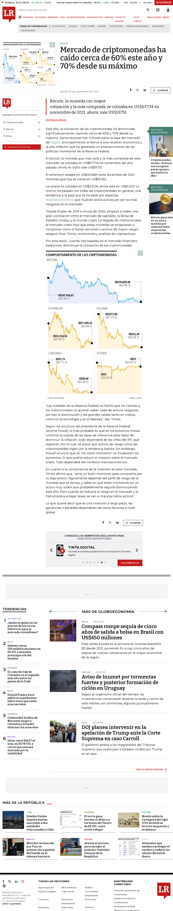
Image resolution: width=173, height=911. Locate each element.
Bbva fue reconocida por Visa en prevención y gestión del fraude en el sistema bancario (40, 850)
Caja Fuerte (68, 891)
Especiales (67, 907)
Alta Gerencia (69, 887)
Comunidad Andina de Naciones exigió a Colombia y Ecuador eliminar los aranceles (22, 722)
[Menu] (20, 17)
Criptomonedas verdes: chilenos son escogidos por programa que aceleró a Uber (161, 167)
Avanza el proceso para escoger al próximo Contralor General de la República (97, 850)
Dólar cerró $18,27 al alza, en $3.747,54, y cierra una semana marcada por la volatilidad (21, 747)
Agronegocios (46, 887)
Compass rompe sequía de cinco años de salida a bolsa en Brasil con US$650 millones (123, 632)
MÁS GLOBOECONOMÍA (149, 769)
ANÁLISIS (109, 17)
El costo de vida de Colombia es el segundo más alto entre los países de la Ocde (23, 676)
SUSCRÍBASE (163, 2)
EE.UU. (10, 642)
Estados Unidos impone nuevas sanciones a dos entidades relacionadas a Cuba (40, 823)
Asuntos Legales (47, 891)
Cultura (146, 812)
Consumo (43, 899)
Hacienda (12, 668)
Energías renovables (137, 26)
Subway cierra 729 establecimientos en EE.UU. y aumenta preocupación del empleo (24, 652)
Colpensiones (28, 31)
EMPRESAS (53, 17)
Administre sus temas (17, 147)
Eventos (89, 907)
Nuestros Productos (124, 898)
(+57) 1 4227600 (11, 903)
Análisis (89, 887)
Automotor (14, 619)
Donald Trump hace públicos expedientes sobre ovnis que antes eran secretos (22, 699)
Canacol (73, 26)
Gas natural (58, 26)
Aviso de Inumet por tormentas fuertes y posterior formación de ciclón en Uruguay (120, 682)
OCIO (62, 17)
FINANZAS (28, 17)
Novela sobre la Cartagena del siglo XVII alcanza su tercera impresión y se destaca (155, 823)
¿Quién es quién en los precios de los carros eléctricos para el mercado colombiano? (22, 627)
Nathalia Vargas (56, 120)
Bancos (30, 839)
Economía (90, 899)
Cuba (29, 812)
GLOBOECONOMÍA (76, 17)
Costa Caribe (87, 26)
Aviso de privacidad (124, 906)
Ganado (102, 26)
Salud (145, 839)
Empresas (43, 907)
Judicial (88, 839)
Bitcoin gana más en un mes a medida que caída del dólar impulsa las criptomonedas (162, 225)
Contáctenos (121, 902)
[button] (50, 550)
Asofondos (158, 26)
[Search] (148, 10)
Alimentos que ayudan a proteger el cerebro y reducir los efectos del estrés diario (156, 850)
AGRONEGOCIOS (94, 17)
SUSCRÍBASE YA (130, 562)
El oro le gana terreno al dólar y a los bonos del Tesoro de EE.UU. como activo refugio (97, 823)
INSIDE (166, 17)
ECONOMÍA (40, 17)
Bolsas (11, 737)
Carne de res (116, 26)
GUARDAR (160, 90)
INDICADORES (154, 17)
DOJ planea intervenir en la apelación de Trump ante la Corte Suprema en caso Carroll (121, 733)
